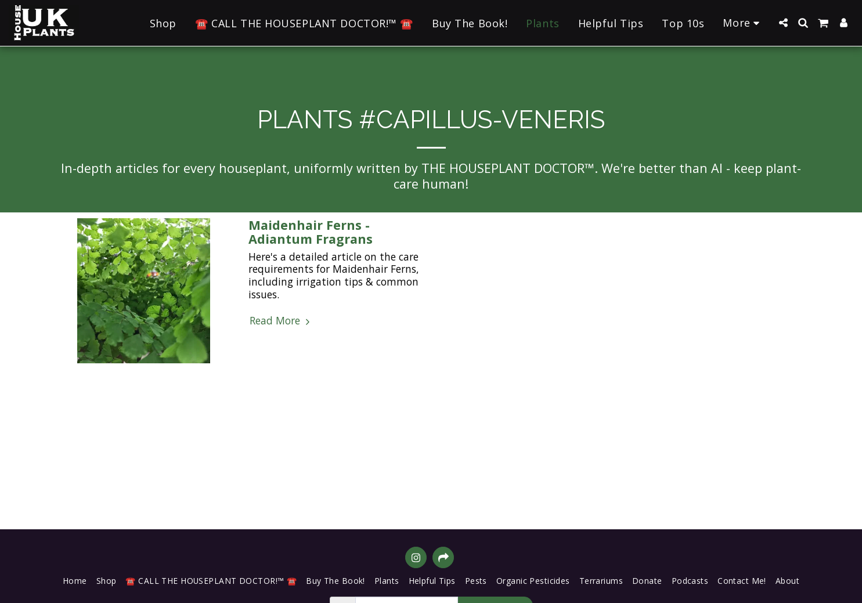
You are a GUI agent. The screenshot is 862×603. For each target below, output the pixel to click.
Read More (281, 321)
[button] (783, 22)
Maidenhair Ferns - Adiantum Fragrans (310, 231)
